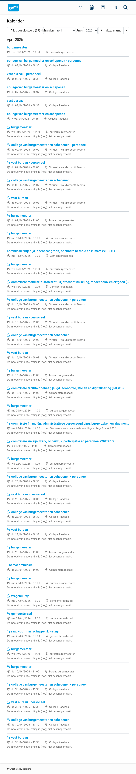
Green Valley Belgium (20, 768)
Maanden (48, 30)
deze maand (113, 30)
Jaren (79, 30)
